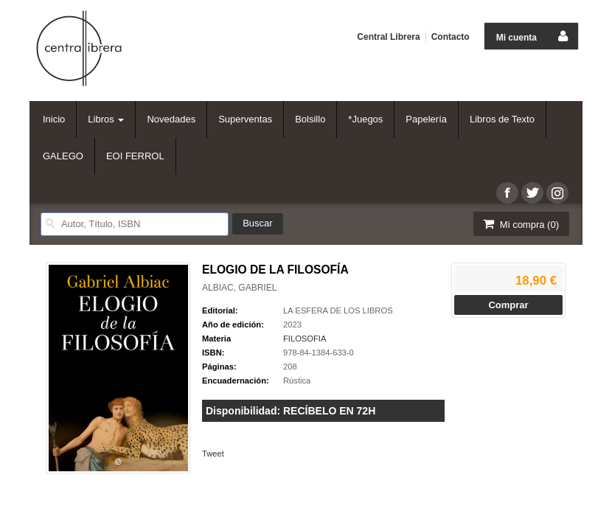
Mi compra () (520, 224)
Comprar (508, 304)
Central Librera (388, 37)
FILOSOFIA (304, 338)
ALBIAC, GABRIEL (239, 287)
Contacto (450, 37)
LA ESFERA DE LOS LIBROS (338, 310)
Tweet (213, 453)
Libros (106, 119)
